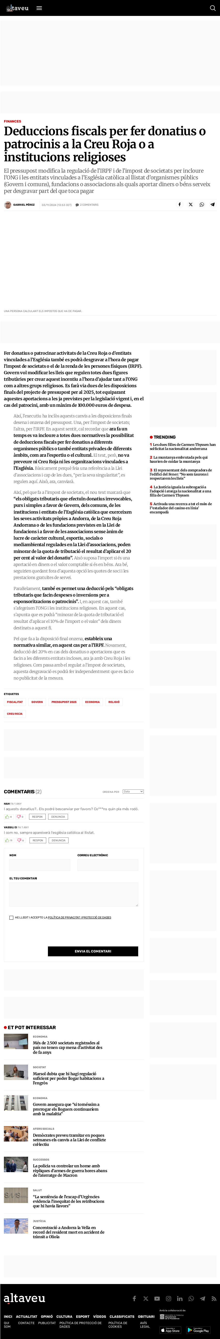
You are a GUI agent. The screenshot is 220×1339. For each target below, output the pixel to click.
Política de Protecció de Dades (81, 1324)
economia (92, 702)
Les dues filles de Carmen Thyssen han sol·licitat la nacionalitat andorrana (183, 446)
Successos (41, 1159)
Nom (12, 855)
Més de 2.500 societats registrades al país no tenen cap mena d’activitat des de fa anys (67, 1047)
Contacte (26, 1323)
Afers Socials (43, 1128)
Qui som (7, 1324)
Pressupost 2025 (64, 702)
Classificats (122, 1317)
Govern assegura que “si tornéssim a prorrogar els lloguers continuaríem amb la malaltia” (66, 1109)
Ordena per (111, 792)
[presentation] (46, 937)
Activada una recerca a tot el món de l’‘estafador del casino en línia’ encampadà (181, 508)
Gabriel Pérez (24, 204)
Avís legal (145, 1324)
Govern (37, 702)
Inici (8, 1317)
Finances (12, 121)
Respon (37, 816)
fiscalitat (15, 702)
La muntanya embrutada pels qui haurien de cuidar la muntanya (179, 459)
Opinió (47, 1317)
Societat (39, 1067)
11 (11, 840)
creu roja (15, 713)
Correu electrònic (92, 855)
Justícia (39, 1221)
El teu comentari (23, 878)
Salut (37, 1190)
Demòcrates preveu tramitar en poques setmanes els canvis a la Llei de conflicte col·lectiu (69, 1140)
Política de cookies (117, 1324)
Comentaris (89, 205)
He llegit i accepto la (60, 917)
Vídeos (99, 1317)
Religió (114, 702)
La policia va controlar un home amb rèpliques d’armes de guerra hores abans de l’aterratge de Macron (70, 1170)
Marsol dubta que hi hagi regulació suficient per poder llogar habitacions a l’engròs (68, 1078)
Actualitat (26, 1317)
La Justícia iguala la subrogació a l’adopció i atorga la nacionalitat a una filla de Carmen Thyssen (180, 491)
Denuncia (58, 816)
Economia (40, 1036)
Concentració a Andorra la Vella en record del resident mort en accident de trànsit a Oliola (69, 1232)
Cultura (64, 1317)
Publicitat (47, 1323)
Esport (83, 1317)
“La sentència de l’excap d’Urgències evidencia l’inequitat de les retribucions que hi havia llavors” (68, 1201)
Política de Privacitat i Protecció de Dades (79, 917)
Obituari (146, 1317)
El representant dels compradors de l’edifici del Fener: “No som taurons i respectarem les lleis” (181, 474)
